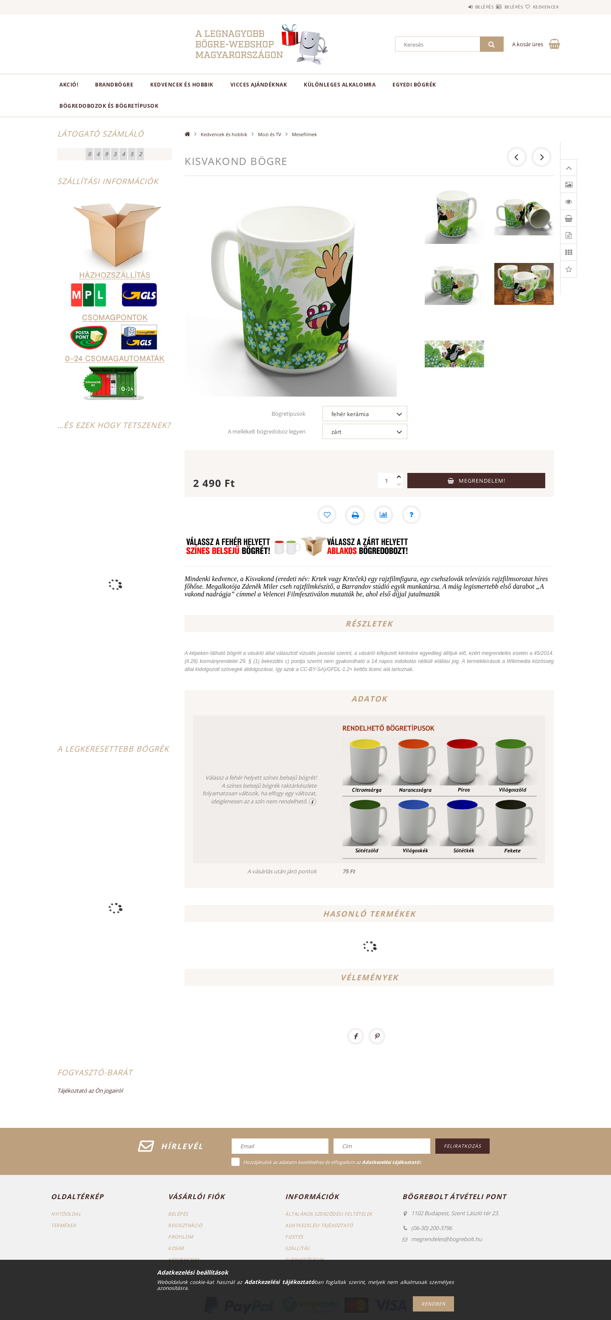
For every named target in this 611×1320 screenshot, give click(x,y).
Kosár (176, 1248)
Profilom (181, 1236)
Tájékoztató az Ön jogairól (90, 1090)
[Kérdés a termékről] (412, 515)
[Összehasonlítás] (383, 515)
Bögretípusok (289, 413)
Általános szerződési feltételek (329, 1214)
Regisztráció (185, 1225)
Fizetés (294, 1236)
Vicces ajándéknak (258, 84)
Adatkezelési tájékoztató (319, 1225)
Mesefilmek (304, 134)
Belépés (459, 7)
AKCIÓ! (68, 84)
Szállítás (297, 1248)
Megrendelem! (482, 480)
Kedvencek (541, 7)
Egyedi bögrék (414, 84)
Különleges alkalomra (340, 84)
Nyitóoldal (66, 1214)
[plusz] (399, 477)
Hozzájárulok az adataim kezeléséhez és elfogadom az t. (332, 1162)
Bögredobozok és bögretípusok (108, 105)
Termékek (63, 1225)
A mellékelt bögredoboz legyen (267, 431)
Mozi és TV (269, 134)
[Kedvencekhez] (326, 515)
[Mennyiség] (386, 480)
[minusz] (399, 484)
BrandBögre (114, 84)
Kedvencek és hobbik (181, 84)
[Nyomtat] (355, 515)
